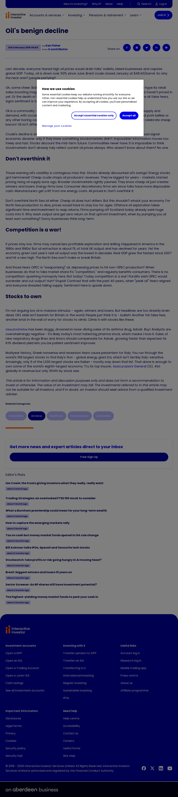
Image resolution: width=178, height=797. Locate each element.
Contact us (70, 733)
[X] (152, 768)
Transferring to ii (74, 668)
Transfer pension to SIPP (79, 653)
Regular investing (74, 683)
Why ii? (96, 4)
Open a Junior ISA (18, 676)
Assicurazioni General (129, 366)
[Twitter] (147, 47)
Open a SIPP (14, 653)
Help (120, 4)
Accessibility (71, 726)
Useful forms (71, 748)
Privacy (11, 733)
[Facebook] (127, 47)
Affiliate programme (134, 690)
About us (126, 683)
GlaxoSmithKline (17, 329)
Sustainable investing (77, 690)
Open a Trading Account (22, 668)
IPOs (66, 698)
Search (144, 4)
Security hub (14, 756)
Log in (161, 4)
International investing (78, 676)
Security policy (16, 748)
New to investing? (76, 4)
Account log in (130, 653)
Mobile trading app (133, 668)
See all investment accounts (25, 690)
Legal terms (14, 726)
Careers (68, 741)
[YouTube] (169, 768)
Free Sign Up (89, 457)
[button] (159, 630)
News (109, 4)
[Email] (166, 47)
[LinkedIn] (156, 47)
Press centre (129, 676)
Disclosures (13, 718)
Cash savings (14, 683)
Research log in (130, 661)
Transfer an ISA (73, 661)
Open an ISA (14, 661)
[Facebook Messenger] (137, 47)
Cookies (11, 741)
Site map (69, 756)
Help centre (71, 718)
